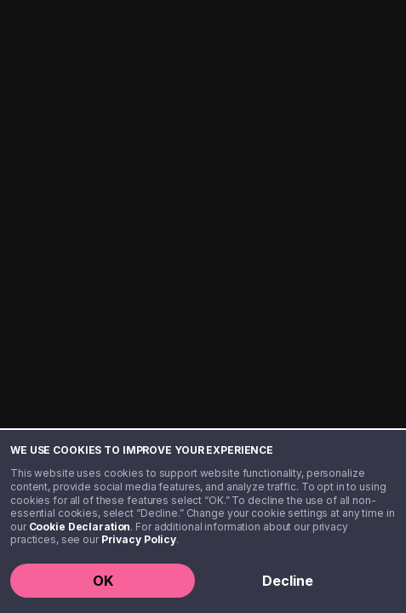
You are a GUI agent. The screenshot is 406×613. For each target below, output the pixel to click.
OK (103, 580)
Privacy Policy (138, 539)
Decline (287, 580)
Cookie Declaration (80, 526)
